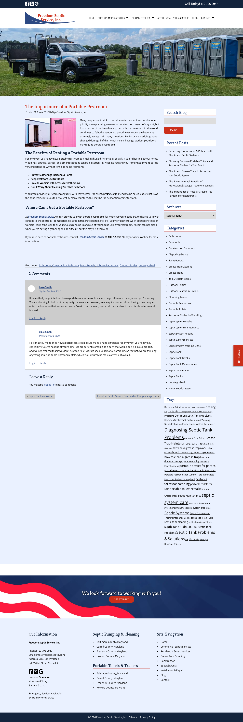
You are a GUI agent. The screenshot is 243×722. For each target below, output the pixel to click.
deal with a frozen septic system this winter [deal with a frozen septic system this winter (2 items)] (192, 424)
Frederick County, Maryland (112, 651)
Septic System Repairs (181, 333)
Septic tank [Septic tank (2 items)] (190, 517)
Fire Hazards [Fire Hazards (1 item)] (188, 438)
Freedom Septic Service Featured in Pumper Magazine (127, 396)
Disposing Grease (178, 254)
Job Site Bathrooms (107, 265)
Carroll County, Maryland (110, 646)
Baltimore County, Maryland (112, 642)
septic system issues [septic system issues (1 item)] (196, 503)
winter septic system (180, 388)
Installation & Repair (172, 670)
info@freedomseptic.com (50, 655)
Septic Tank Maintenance (183, 364)
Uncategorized (147, 265)
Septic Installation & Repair (172, 17)
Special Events (169, 665)
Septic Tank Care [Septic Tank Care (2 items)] (204, 517)
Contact (205, 17)
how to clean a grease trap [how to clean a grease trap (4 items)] (182, 457)
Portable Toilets (141, 17)
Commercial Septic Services (176, 646)
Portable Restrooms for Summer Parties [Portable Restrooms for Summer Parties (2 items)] (184, 474)
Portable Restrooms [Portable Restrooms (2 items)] (205, 470)
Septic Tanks (176, 376)
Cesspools (174, 242)
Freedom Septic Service (41, 216)
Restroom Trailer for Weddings (186, 315)
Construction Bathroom (65, 265)
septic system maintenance (184, 327)
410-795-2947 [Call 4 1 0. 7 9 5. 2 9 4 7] (44, 650)
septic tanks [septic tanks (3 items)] (192, 539)
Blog (195, 17)
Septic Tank (175, 352)
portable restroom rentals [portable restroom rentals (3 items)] (179, 470)
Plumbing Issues (178, 297)
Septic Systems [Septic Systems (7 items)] (177, 512)
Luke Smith (45, 287)
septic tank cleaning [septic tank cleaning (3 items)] (176, 522)
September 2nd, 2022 (49, 291)
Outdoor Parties (128, 265)
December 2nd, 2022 (49, 335)
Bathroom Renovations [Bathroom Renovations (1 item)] (196, 407)
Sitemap (133, 717)
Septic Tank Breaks (179, 358)
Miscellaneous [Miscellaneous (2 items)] (171, 466)
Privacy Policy (147, 717)
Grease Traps (176, 272)
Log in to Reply (37, 318)
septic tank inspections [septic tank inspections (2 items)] (200, 522)
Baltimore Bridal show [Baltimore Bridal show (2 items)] (175, 407)
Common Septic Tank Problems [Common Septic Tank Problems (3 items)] (193, 415)
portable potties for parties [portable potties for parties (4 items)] (197, 465)
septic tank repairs (179, 370)
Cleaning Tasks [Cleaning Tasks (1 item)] (184, 411)
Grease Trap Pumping (173, 656)
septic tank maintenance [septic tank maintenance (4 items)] (180, 526)
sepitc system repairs (180, 321)
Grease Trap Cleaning (180, 266)
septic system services (181, 339)
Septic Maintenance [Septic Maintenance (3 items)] (189, 495)
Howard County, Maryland (111, 656)
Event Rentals (87, 265)
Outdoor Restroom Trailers (183, 291)
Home (91, 17)
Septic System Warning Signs (185, 346)
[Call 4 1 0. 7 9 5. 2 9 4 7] (209, 4)
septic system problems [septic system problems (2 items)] (198, 507)
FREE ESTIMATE (239, 355)
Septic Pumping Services (111, 17)
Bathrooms (45, 265)
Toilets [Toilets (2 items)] (177, 544)
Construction (168, 661)
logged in (49, 384)
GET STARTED (121, 599)
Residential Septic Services (175, 651)
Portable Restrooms (180, 303)
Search (173, 130)
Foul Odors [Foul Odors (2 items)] (199, 438)
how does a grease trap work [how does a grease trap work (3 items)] (189, 448)
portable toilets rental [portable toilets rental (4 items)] (184, 488)
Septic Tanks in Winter (41, 396)
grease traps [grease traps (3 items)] (196, 443)
